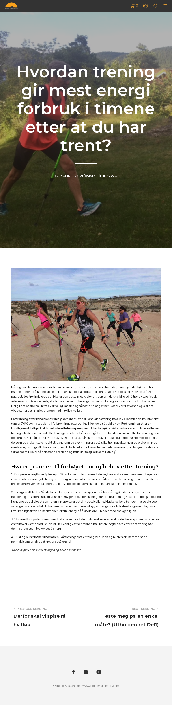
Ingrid (65, 175)
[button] (134, 5)
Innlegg (110, 175)
